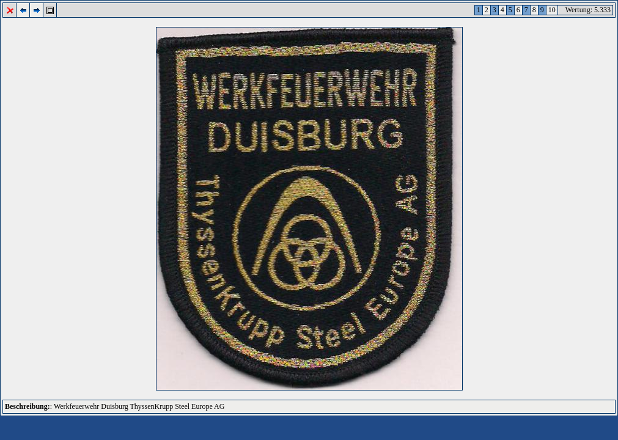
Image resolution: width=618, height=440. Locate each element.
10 (551, 10)
